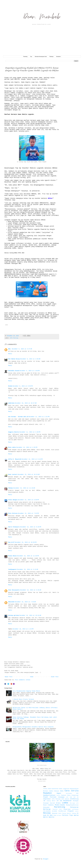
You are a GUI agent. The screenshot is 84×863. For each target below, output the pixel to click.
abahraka (11, 403)
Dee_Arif (11, 542)
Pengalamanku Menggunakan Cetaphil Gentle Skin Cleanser (33, 727)
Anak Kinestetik (53, 788)
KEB (61, 800)
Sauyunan (54, 813)
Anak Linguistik (64, 788)
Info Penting (14, 338)
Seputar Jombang (71, 813)
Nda (9, 349)
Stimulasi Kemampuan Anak (41, 56)
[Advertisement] (42, 44)
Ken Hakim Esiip (14, 359)
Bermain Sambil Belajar (51, 791)
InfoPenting (74, 799)
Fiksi (69, 795)
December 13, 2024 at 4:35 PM (26, 447)
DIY (77, 793)
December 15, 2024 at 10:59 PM (26, 542)
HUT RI (76, 797)
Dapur (59, 793)
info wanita (65, 799)
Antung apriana (13, 615)
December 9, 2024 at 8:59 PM (23, 386)
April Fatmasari (14, 527)
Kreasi (58, 803)
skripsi (59, 815)
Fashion (63, 795)
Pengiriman (67, 809)
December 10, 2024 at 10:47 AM (26, 403)
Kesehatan (67, 801)
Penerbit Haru (57, 809)
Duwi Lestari (12, 474)
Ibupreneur (47, 799)
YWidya (10, 488)
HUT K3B (69, 797)
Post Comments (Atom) (22, 680)
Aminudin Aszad (13, 370)
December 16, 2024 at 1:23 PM (23, 629)
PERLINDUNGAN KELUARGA (50, 811)
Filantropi (51, 56)
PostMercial (62, 811)
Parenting (25, 56)
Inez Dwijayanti (14, 590)
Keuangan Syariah (49, 803)
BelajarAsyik (74, 788)
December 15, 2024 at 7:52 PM (28, 513)
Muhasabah (46, 807)
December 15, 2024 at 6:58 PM (28, 500)
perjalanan (75, 809)
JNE (44, 800)
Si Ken (50, 815)
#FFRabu (45, 788)
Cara (67, 791)
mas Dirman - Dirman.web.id (18, 416)
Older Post (55, 677)
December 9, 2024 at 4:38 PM (29, 370)
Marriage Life (74, 803)
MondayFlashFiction (72, 805)
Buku (61, 791)
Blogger (45, 859)
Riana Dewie (12, 556)
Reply (10, 353)
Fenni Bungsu (12, 500)
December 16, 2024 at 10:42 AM (30, 615)
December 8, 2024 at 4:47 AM (22, 349)
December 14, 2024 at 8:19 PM (32, 459)
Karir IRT (55, 800)
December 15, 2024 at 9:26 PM (30, 527)
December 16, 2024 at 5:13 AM (27, 569)
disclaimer (69, 793)
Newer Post (8, 677)
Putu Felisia (12, 513)
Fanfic (58, 795)
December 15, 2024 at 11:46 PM (28, 556)
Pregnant (71, 811)
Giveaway (61, 797)
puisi (76, 811)
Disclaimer (58, 56)
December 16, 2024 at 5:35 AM (30, 590)
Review (47, 813)
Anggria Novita (13, 432)
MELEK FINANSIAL (48, 805)
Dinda (10, 386)
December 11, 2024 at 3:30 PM (29, 432)
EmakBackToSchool (49, 795)
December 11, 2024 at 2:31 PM (39, 416)
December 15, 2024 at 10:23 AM (29, 474)
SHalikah (11, 602)
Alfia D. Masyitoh (14, 459)
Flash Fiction (49, 797)
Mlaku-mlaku (60, 805)
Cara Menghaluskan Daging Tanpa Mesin (26, 691)
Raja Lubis (12, 447)
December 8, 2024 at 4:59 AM (30, 359)
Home (31, 677)
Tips (31, 56)
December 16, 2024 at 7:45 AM (25, 602)
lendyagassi (12, 569)
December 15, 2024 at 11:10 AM (24, 488)
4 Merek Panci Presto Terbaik (23, 699)
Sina (55, 815)
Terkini (65, 815)
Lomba (65, 803)
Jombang (49, 800)
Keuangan (75, 800)
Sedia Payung (62, 813)
